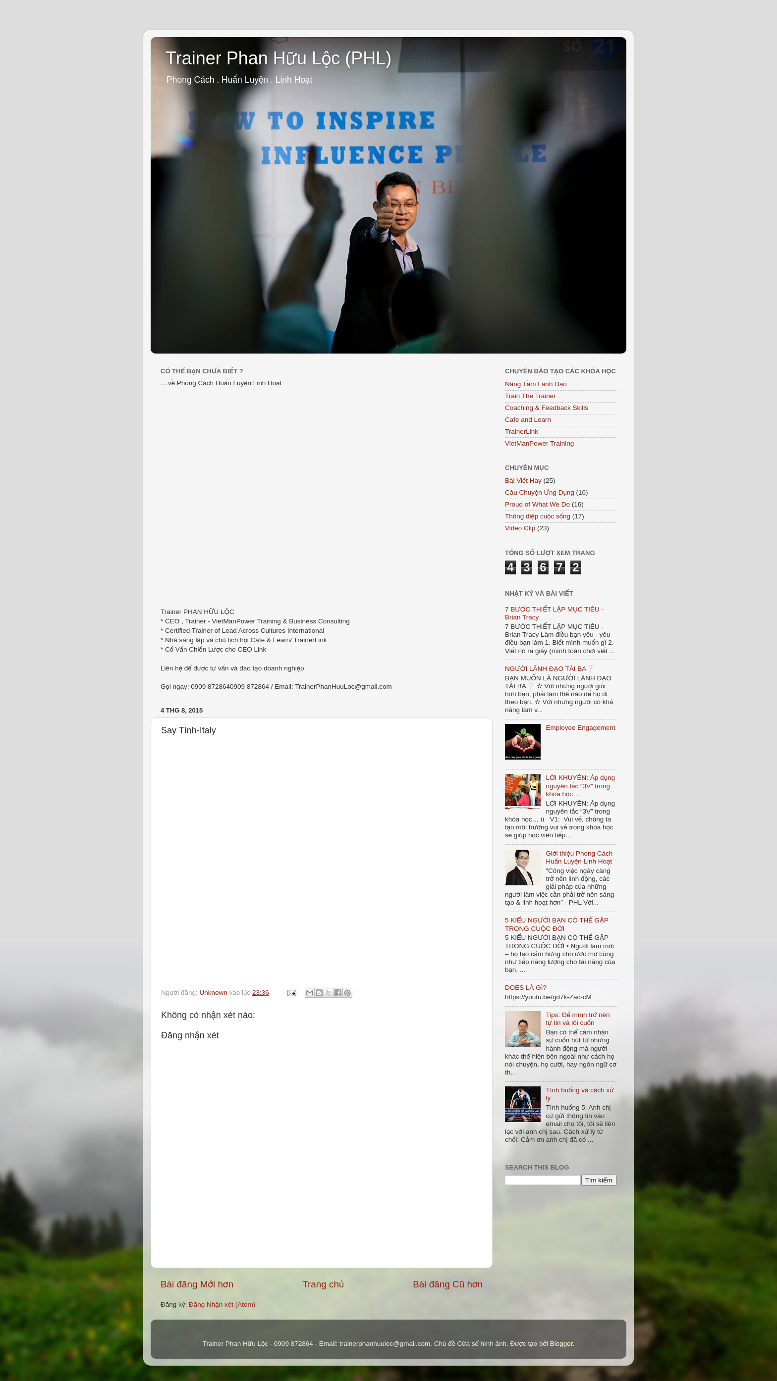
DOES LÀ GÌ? (526, 987)
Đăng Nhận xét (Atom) (222, 1304)
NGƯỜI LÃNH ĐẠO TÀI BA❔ (550, 668)
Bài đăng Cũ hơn (448, 1284)
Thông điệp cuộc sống (537, 516)
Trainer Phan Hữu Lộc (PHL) (278, 58)
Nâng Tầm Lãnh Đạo (536, 384)
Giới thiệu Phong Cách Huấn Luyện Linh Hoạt (579, 857)
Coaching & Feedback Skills (546, 407)
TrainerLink (521, 431)
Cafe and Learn (528, 419)
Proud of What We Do (537, 504)
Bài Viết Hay (523, 480)
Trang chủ (323, 1284)
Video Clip (520, 528)
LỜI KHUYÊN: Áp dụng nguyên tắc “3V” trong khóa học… (580, 785)
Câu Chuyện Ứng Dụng (539, 492)
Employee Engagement (580, 727)
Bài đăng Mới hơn (197, 1284)
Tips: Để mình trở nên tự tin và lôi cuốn (578, 1018)
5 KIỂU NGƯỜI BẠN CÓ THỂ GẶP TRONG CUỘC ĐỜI (557, 924)
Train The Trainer (530, 396)
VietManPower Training (539, 443)
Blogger (561, 1343)
